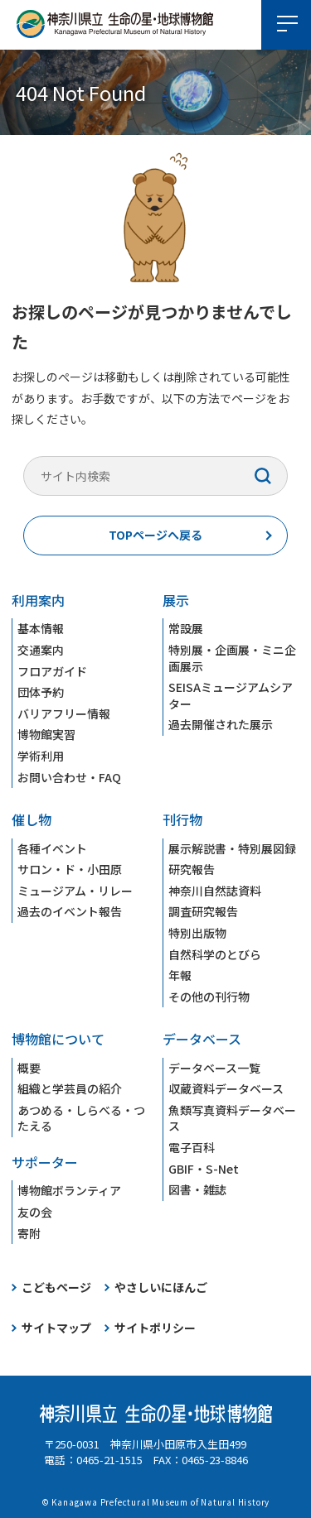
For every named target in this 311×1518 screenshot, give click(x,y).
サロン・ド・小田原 (69, 869)
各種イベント (52, 848)
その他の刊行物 (209, 996)
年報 (180, 975)
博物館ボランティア (69, 1190)
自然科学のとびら (214, 954)
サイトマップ (56, 1327)
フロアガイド (52, 671)
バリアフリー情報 (63, 713)
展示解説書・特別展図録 (232, 848)
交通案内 (40, 649)
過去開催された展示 (220, 724)
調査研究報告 (203, 911)
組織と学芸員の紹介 (69, 1088)
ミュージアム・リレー (75, 890)
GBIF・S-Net (203, 1168)
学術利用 (40, 755)
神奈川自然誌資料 (214, 890)
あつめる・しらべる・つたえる (81, 1118)
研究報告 (191, 869)
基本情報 (40, 628)
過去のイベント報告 (69, 911)
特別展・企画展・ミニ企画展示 (232, 658)
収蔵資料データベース (226, 1088)
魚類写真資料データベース (232, 1118)
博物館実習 (46, 734)
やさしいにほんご (160, 1287)
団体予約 (40, 692)
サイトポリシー (155, 1327)
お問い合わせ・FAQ (69, 777)
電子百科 (191, 1147)
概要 (29, 1067)
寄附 (29, 1233)
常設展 (185, 628)
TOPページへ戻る (155, 534)
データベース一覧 (214, 1067)
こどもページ (56, 1287)
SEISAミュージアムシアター (230, 695)
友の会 (34, 1211)
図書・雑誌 (197, 1189)
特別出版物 (197, 933)
